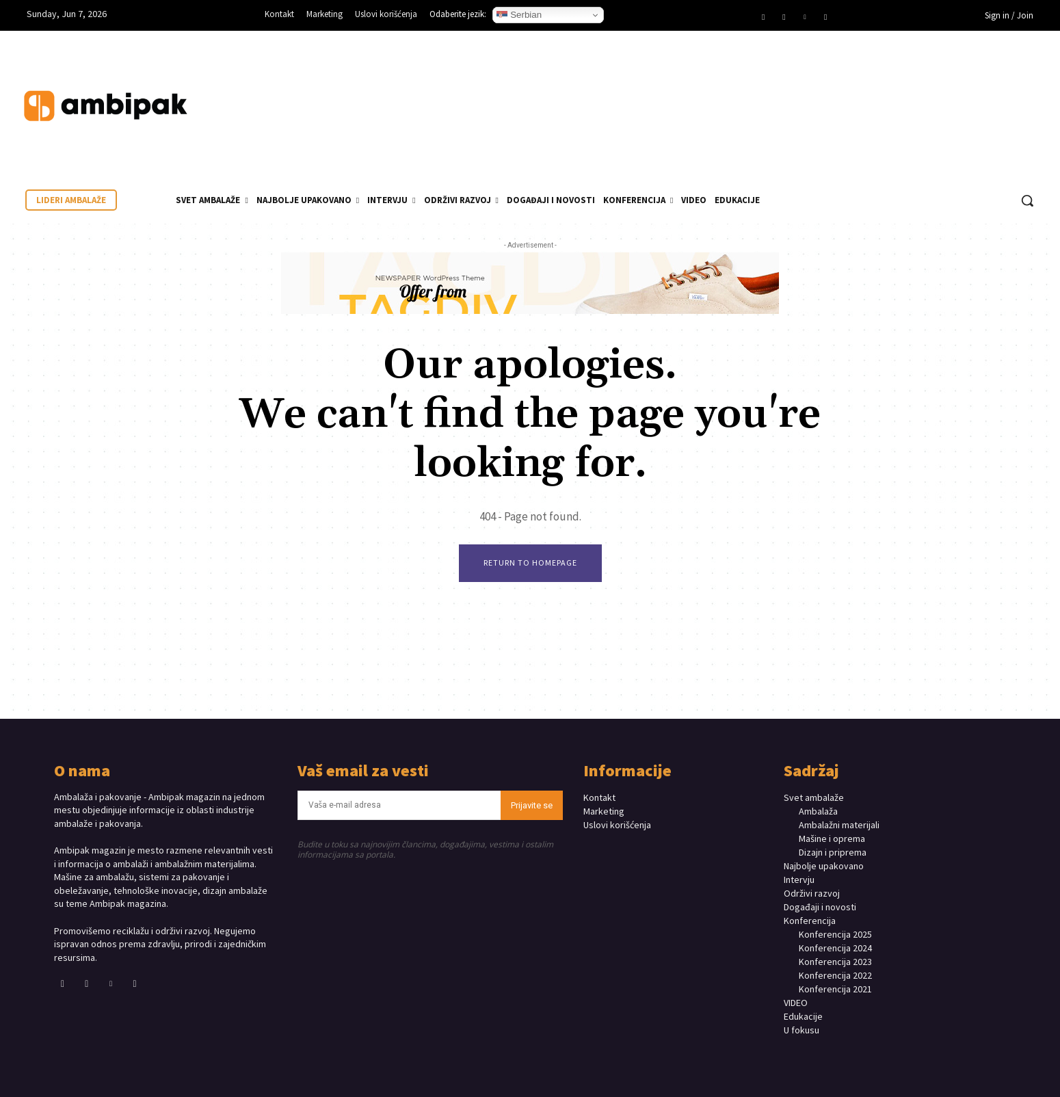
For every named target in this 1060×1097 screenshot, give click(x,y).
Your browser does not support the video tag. (941, 92)
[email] (399, 805)
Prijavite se (532, 805)
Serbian (519, 15)
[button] (1027, 200)
